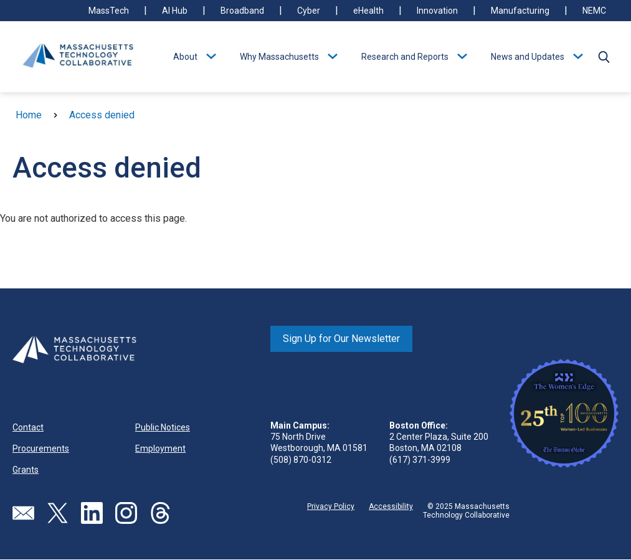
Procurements (40, 448)
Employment (160, 448)
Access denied (102, 115)
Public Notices (162, 427)
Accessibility (391, 506)
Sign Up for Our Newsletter (341, 338)
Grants (25, 470)
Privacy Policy (330, 506)
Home (29, 115)
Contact (28, 427)
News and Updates (527, 57)
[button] (603, 56)
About (185, 57)
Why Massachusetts (279, 57)
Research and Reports (404, 57)
